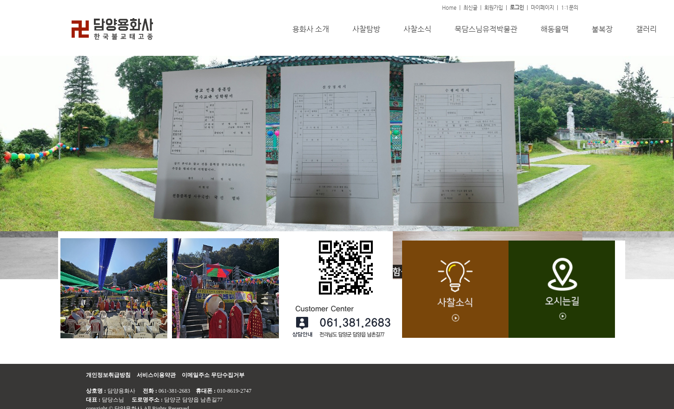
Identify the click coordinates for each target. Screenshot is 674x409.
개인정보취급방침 (108, 375)
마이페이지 (542, 8)
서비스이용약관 (156, 375)
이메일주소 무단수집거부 (213, 375)
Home (449, 8)
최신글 (470, 8)
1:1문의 (569, 8)
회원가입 (493, 8)
